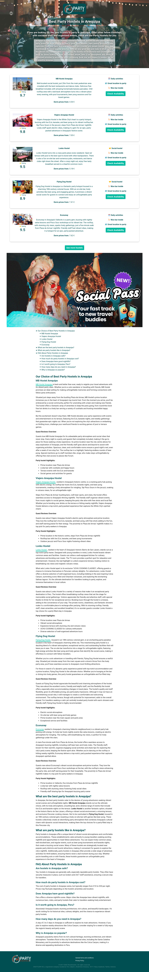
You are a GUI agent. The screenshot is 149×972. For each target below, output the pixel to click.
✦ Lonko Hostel (45, 339)
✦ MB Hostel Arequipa (48, 333)
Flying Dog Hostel (43, 640)
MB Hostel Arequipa (44, 384)
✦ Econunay (44, 345)
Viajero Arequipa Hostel (46, 482)
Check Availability (115, 93)
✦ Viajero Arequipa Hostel (50, 336)
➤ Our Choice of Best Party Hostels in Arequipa (55, 331)
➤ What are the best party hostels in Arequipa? (55, 347)
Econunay (40, 729)
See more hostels (74, 248)
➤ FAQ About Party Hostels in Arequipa (52, 353)
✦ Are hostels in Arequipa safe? (52, 356)
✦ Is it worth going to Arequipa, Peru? (54, 364)
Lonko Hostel (41, 550)
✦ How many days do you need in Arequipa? (57, 367)
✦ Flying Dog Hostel (47, 342)
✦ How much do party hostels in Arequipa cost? (59, 359)
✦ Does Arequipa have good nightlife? (55, 361)
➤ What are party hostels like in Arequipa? (53, 350)
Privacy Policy (79, 960)
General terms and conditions (84, 958)
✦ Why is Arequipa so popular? (52, 370)
